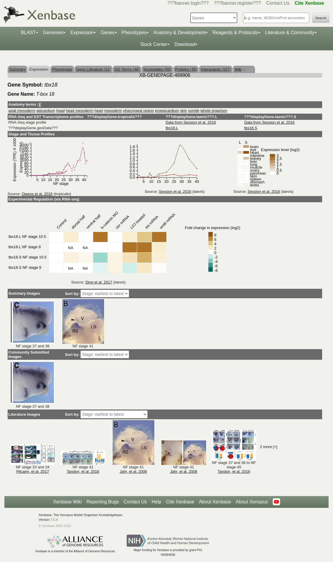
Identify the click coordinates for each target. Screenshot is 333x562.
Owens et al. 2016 (37, 194)
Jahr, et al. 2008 (133, 471)
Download (184, 44)
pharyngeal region (138, 110)
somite (193, 110)
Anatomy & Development (179, 32)
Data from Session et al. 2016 (191, 122)
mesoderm (113, 110)
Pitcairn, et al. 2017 (32, 471)
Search (320, 18)
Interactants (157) (216, 69)
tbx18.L (172, 128)
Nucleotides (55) (157, 69)
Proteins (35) (186, 69)
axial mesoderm (22, 110)
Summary (17, 69)
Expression (81, 32)
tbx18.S (250, 128)
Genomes (53, 32)
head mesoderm (79, 110)
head (60, 110)
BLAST (28, 32)
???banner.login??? (188, 3)
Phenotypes (134, 32)
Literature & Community (289, 32)
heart (98, 110)
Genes (107, 32)
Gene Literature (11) (93, 69)
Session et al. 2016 (175, 191)
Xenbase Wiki (67, 501)
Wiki (240, 69)
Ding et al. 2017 (99, 282)
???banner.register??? (237, 3)
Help (156, 501)
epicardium (45, 110)
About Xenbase (215, 501)
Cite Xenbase (180, 501)
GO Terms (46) (127, 69)
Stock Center (153, 44)
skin (183, 110)
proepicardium (167, 110)
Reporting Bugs (102, 501)
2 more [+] (268, 447)
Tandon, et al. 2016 (83, 471)
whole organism (213, 110)
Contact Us (278, 3)
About (252, 502)
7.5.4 (54, 519)
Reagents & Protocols (235, 32)
